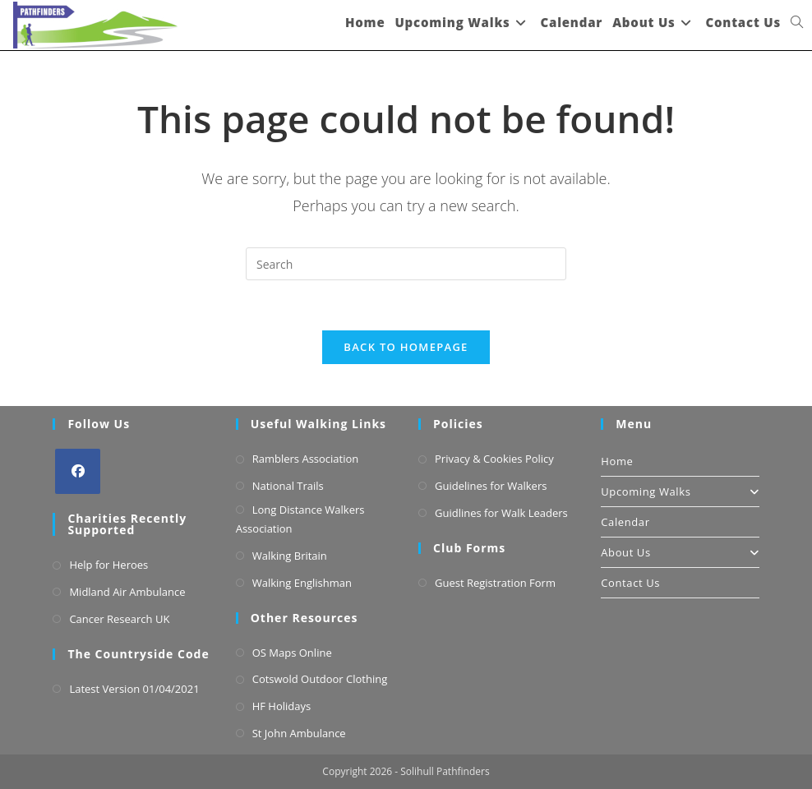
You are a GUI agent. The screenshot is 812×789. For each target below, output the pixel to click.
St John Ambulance (299, 733)
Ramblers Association (305, 458)
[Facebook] (77, 471)
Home (617, 461)
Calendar (625, 521)
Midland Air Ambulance (127, 591)
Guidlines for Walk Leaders (501, 512)
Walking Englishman (302, 582)
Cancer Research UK (119, 618)
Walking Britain (289, 555)
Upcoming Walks (680, 491)
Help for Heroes (108, 564)
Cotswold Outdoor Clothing (320, 678)
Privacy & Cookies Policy (494, 458)
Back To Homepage (406, 346)
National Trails (288, 485)
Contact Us (630, 582)
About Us (680, 552)
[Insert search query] (406, 263)
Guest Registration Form (495, 582)
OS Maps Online (292, 652)
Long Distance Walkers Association (300, 519)
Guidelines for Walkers (491, 485)
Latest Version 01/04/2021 (134, 688)
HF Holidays (281, 706)
